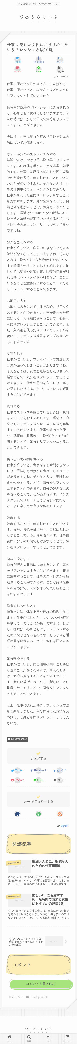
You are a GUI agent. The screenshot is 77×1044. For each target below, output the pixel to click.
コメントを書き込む (40, 983)
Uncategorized (17, 739)
